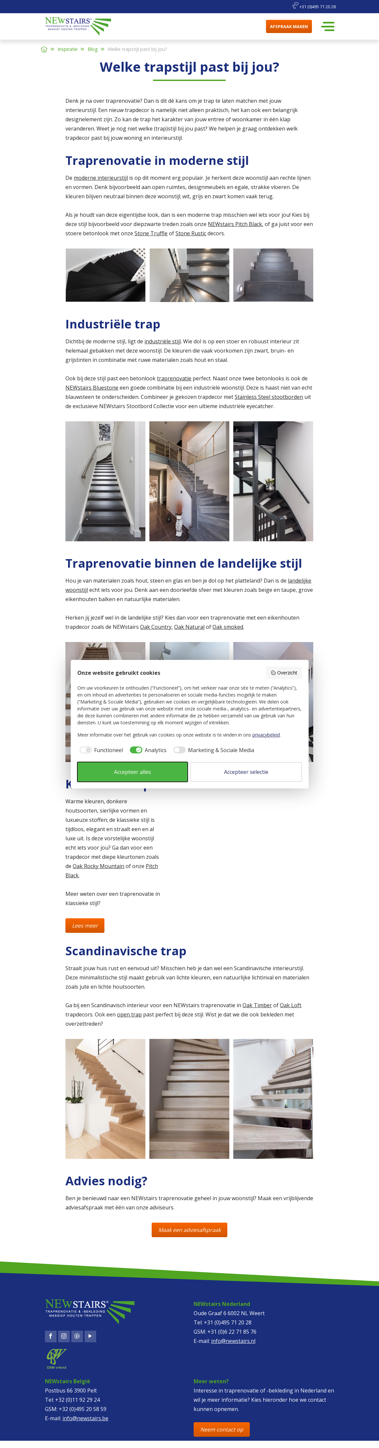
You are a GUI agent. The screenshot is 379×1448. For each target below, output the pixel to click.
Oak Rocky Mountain (98, 866)
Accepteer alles (132, 772)
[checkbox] (100, 750)
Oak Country (155, 626)
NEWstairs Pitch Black (235, 224)
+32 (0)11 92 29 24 (77, 1399)
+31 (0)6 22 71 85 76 (232, 1331)
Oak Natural (189, 626)
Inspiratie (67, 49)
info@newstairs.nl (233, 1341)
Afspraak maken (289, 26)
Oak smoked (227, 626)
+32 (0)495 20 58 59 (82, 1409)
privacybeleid (266, 735)
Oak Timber (257, 1005)
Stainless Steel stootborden (269, 396)
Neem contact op (221, 1429)
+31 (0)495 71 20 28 (314, 6)
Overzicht (284, 672)
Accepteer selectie (246, 772)
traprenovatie (174, 378)
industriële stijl (162, 341)
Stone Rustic (190, 233)
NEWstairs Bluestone (91, 387)
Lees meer (85, 925)
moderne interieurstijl (101, 177)
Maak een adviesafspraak (189, 1230)
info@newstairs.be (85, 1418)
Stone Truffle (151, 233)
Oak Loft (290, 1005)
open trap (129, 1014)
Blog (93, 49)
